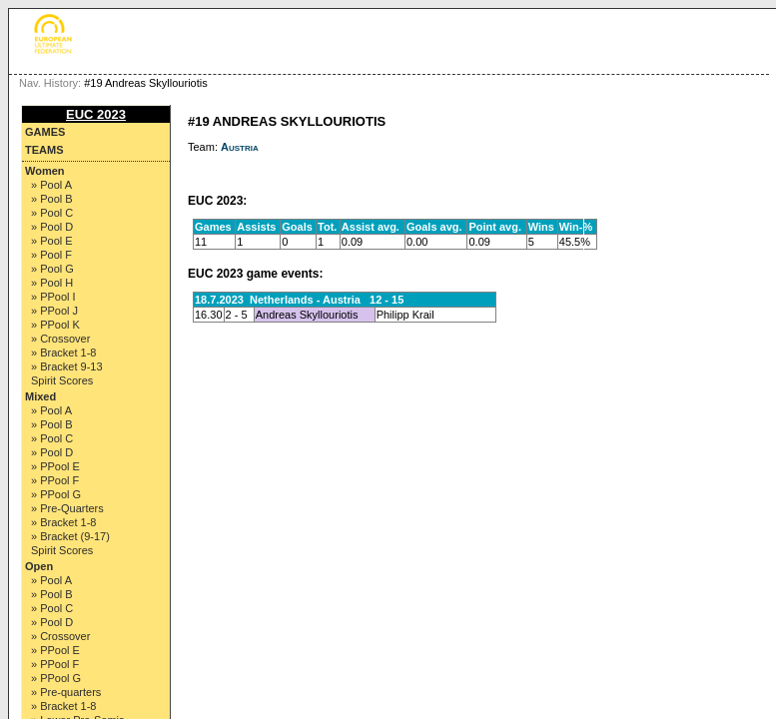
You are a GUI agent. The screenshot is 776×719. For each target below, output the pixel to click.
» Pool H (52, 283)
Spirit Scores (62, 380)
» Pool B (52, 199)
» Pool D (52, 227)
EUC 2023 (96, 114)
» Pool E (52, 241)
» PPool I (53, 297)
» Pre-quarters (66, 692)
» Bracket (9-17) (70, 536)
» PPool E (55, 466)
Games (45, 132)
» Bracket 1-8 (63, 353)
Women (45, 171)
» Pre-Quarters (67, 508)
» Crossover (60, 339)
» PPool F (55, 480)
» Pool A (51, 185)
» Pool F (51, 255)
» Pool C (52, 213)
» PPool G (56, 494)
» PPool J (54, 311)
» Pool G (52, 269)
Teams (44, 150)
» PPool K (55, 325)
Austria (240, 147)
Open (39, 566)
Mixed (40, 396)
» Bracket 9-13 (67, 366)
